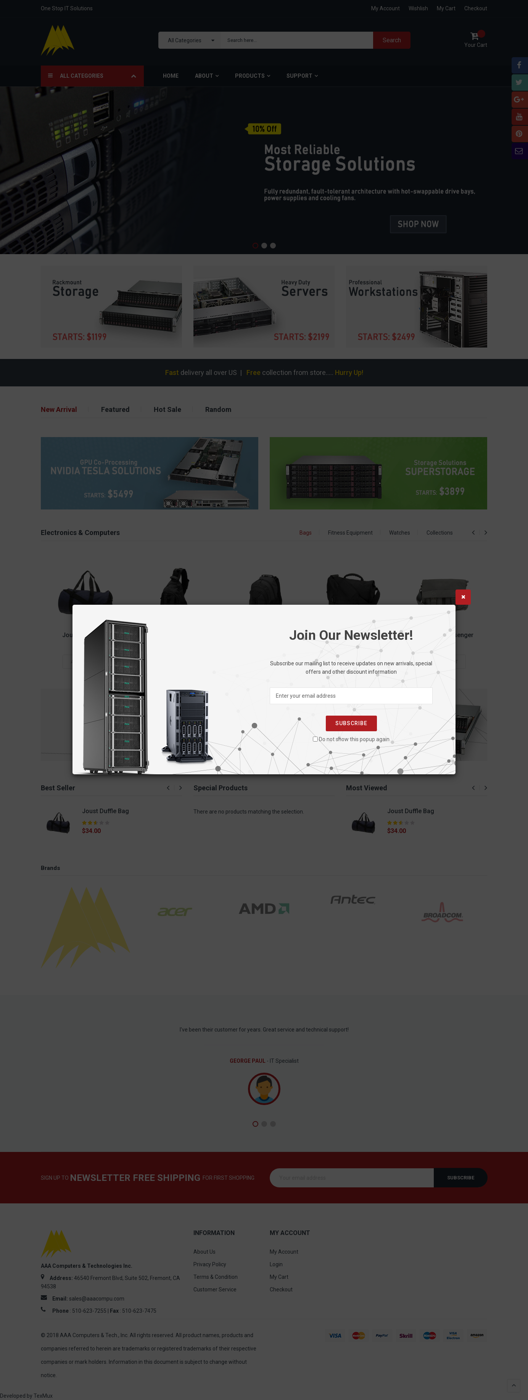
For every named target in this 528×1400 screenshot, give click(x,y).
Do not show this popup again (354, 739)
